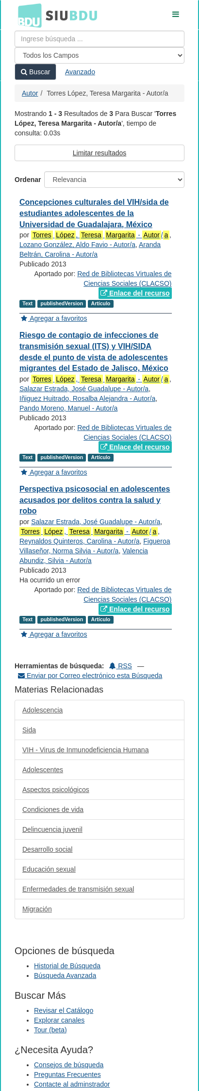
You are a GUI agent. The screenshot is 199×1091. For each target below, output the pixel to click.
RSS (120, 666)
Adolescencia (42, 710)
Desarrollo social (47, 849)
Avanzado (80, 72)
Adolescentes (42, 770)
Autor (30, 93)
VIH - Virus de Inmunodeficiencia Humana (85, 750)
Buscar (35, 72)
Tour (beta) (50, 1030)
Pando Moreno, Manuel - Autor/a (68, 408)
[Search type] (99, 55)
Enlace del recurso (134, 293)
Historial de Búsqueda (67, 966)
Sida (29, 730)
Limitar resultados (100, 153)
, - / (100, 235)
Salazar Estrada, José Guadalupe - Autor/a (84, 389)
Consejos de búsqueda (68, 1065)
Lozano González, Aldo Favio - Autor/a (77, 244)
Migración (37, 909)
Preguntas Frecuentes (67, 1074)
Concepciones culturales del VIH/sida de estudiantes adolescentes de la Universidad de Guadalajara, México (94, 213)
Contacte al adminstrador (72, 1084)
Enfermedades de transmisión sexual (78, 889)
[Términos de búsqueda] (99, 39)
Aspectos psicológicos (55, 789)
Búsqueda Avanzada (65, 975)
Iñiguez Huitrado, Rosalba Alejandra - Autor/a (87, 398)
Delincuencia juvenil (52, 829)
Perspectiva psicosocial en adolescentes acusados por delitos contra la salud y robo (94, 500)
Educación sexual (49, 869)
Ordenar (28, 179)
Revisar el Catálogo (63, 1010)
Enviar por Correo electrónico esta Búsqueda (90, 675)
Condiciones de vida (52, 809)
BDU (27, 15)
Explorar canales (59, 1020)
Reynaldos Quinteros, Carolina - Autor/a (79, 541)
